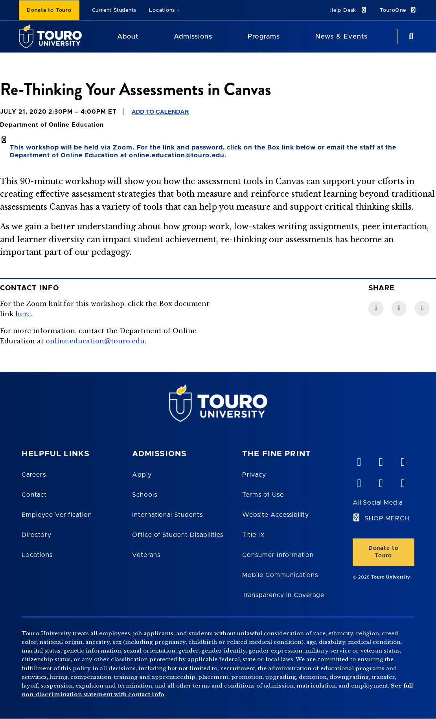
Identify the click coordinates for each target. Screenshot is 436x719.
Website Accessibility (275, 515)
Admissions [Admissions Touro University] (193, 36)
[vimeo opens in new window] (359, 460)
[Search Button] (410, 36)
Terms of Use (263, 495)
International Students (167, 515)
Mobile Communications (280, 575)
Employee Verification (57, 515)
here (23, 314)
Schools (144, 495)
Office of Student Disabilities (177, 535)
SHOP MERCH (387, 518)
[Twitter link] (422, 308)
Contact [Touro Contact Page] (34, 495)
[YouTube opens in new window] (380, 460)
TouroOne (398, 10)
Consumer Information (278, 555)
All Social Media (378, 503)
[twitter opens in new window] (380, 481)
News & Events (341, 36)
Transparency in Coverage (283, 595)
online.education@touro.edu (95, 341)
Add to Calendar (160, 111)
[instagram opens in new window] (402, 481)
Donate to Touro (49, 10)
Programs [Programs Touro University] (264, 36)
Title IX (253, 535)
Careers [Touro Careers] (34, 475)
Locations (162, 10)
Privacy (254, 475)
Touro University (390, 577)
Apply (142, 475)
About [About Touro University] (127, 36)
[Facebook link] (375, 308)
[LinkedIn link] (399, 308)
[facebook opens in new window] (359, 481)
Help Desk (348, 10)
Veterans (146, 555)
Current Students (114, 10)
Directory (37, 535)
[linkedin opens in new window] (402, 460)
